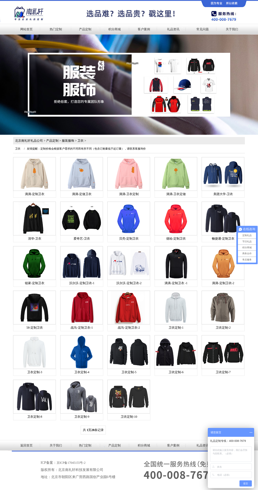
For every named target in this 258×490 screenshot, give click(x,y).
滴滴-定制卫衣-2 (223, 283)
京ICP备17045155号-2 (71, 462)
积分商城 (114, 29)
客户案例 (144, 29)
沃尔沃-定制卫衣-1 (81, 283)
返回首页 (26, 445)
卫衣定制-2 (223, 327)
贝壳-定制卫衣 (129, 238)
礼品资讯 (173, 29)
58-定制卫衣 (34, 327)
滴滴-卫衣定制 (129, 194)
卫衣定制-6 (176, 372)
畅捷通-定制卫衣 (223, 238)
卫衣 (80, 140)
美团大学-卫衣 (223, 194)
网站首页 (26, 29)
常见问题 (202, 29)
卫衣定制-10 (129, 416)
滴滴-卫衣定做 (176, 194)
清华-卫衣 (34, 238)
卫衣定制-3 (34, 372)
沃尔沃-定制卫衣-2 (129, 283)
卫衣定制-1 (176, 327)
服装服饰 (68, 140)
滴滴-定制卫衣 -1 (176, 283)
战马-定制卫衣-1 (82, 327)
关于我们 (232, 29)
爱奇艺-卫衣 (82, 238)
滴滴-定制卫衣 (34, 194)
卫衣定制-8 (34, 416)
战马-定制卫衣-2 (129, 327)
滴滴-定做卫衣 (82, 194)
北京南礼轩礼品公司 (29, 140)
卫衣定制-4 (81, 372)
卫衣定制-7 (223, 372)
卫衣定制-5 (128, 372)
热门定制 (56, 29)
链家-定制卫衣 (34, 283)
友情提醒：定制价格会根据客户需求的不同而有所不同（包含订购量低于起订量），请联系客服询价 (86, 148)
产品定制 (85, 29)
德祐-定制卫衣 (176, 238)
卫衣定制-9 (81, 416)
